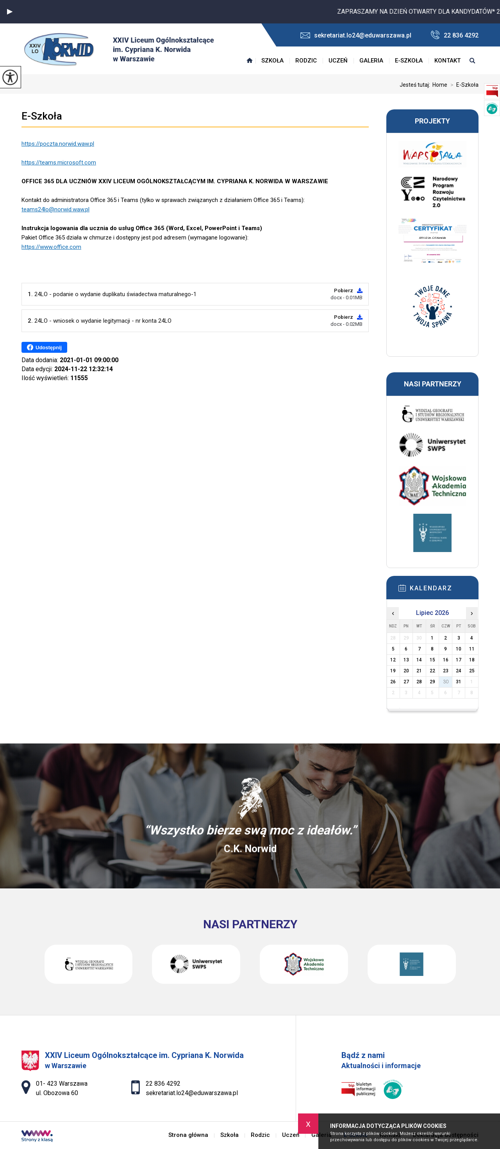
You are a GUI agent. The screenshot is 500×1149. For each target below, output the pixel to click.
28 (419, 681)
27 (406, 681)
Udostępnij (44, 347)
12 (393, 660)
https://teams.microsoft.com (58, 162)
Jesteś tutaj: (416, 85)
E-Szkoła (409, 60)
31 (458, 681)
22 (432, 671)
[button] (10, 11)
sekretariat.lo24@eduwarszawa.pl (355, 35)
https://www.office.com (51, 246)
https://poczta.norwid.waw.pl (57, 143)
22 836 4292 (455, 34)
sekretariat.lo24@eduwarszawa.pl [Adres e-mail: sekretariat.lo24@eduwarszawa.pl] (192, 1093)
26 (393, 681)
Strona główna (249, 60)
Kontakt (447, 60)
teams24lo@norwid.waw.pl (55, 209)
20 (406, 671)
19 (393, 671)
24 (458, 671)
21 (419, 671)
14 (419, 660)
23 (445, 671)
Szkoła (272, 60)
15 (432, 660)
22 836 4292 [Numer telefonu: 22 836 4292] (163, 1083)
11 (472, 649)
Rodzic (306, 60)
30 (445, 681)
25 (472, 671)
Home (439, 85)
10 (458, 649)
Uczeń (338, 60)
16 (445, 660)
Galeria (371, 60)
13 (406, 660)
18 (472, 660)
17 (458, 660)
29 (432, 681)
